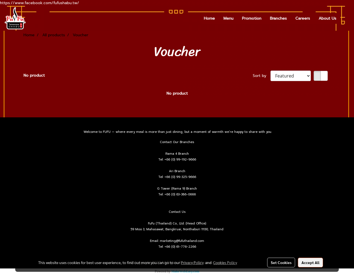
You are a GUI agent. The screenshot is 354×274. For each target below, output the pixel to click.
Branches (278, 18)
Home (209, 18)
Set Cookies (281, 262)
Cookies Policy (225, 262)
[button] (345, 18)
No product (34, 75)
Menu (228, 18)
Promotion (251, 18)
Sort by (261, 76)
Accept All (310, 262)
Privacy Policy (192, 262)
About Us (327, 18)
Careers (302, 18)
